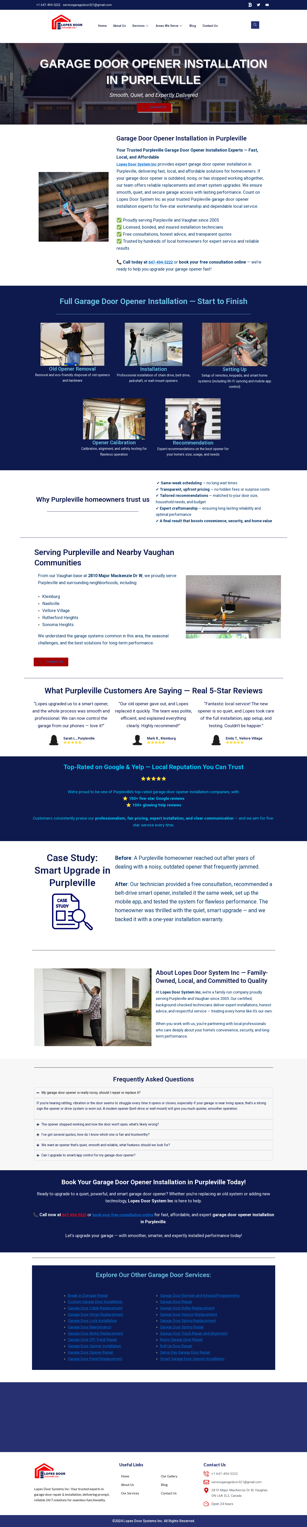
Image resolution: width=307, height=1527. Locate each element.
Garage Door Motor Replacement (95, 1336)
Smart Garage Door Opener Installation (192, 1362)
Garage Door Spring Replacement (188, 1324)
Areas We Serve (172, 26)
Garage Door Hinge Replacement (95, 1317)
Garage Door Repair (176, 1305)
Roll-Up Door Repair (176, 1349)
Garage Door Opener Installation (94, 1349)
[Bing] (250, 5)
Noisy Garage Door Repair (181, 1343)
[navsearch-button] (254, 25)
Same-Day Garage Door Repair (185, 1355)
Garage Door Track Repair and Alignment (194, 1336)
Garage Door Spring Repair (182, 1330)
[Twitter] (258, 5)
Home (102, 26)
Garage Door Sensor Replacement (188, 1317)
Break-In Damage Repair (88, 1298)
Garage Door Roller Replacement (187, 1311)
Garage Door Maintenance (89, 1330)
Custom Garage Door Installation (95, 1305)
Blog (196, 26)
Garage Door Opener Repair (90, 1355)
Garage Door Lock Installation (92, 1324)
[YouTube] (267, 5)
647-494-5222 (161, 265)
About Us (120, 26)
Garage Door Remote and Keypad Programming (199, 1298)
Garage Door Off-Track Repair (92, 1343)
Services (142, 26)
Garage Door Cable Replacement (95, 1311)
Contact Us (214, 26)
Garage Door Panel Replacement (95, 1362)
